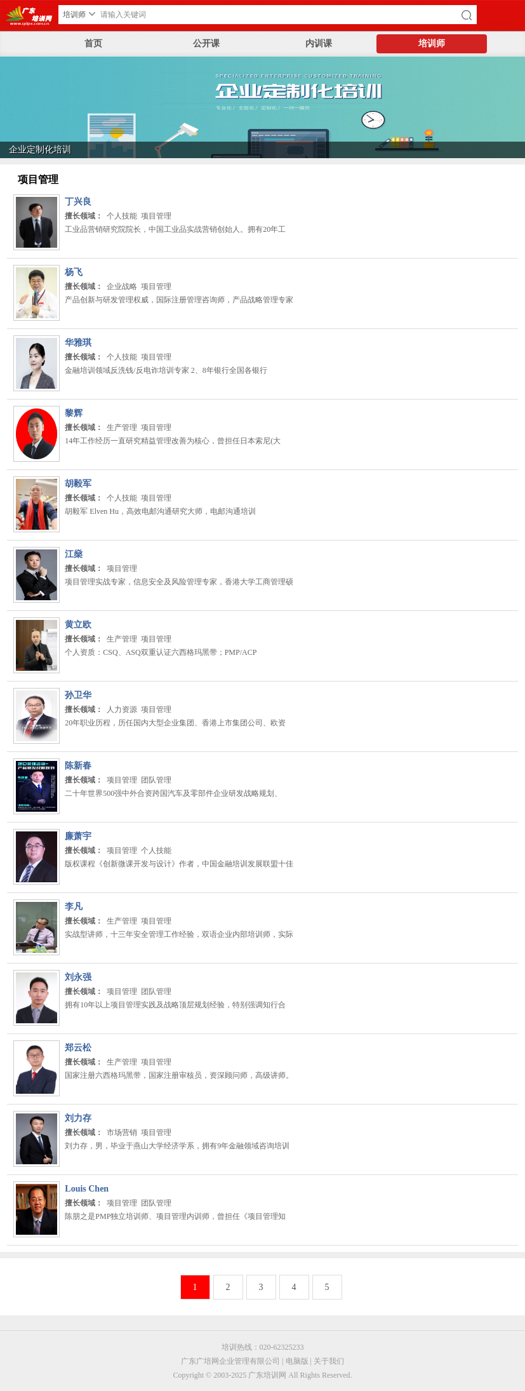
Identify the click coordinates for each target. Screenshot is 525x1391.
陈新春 (78, 765)
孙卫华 (78, 695)
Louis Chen (87, 1188)
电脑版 (297, 1361)
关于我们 (329, 1361)
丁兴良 (78, 201)
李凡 (74, 906)
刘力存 (78, 1118)
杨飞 (74, 272)
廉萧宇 (78, 836)
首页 (93, 43)
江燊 (74, 554)
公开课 (206, 43)
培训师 (431, 43)
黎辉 (74, 413)
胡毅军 (78, 483)
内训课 (318, 43)
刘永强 (78, 977)
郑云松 (78, 1047)
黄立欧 (78, 624)
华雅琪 (78, 342)
